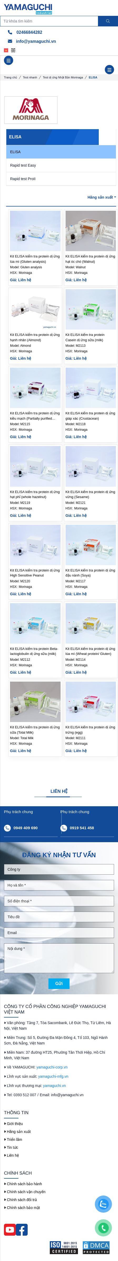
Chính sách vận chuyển (25, 1192)
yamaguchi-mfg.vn (53, 1076)
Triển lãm (13, 1139)
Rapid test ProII (23, 179)
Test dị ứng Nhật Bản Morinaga (63, 77)
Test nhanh (30, 77)
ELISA (15, 152)
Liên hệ (11, 1155)
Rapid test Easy (23, 165)
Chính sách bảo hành (23, 1184)
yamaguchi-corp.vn (51, 1067)
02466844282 (25, 32)
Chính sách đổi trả (20, 1200)
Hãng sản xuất (101, 197)
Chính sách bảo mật (22, 1208)
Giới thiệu (13, 1124)
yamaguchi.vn (54, 1086)
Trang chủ (10, 77)
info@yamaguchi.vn (32, 41)
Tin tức (11, 1147)
